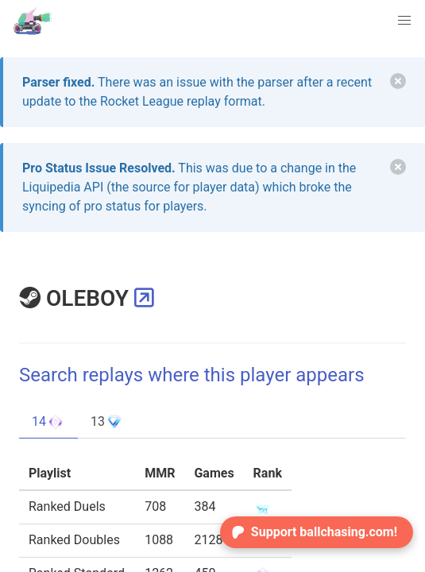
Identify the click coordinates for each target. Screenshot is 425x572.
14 (48, 421)
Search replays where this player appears (192, 375)
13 (107, 421)
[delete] (398, 81)
